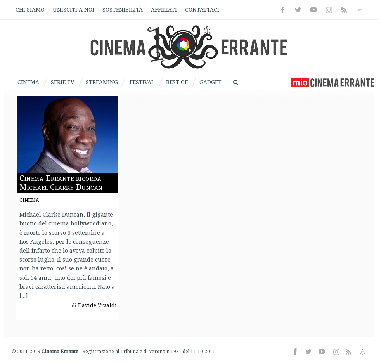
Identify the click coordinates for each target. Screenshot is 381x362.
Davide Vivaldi (98, 306)
